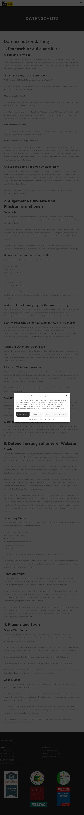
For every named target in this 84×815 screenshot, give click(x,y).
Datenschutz (43, 419)
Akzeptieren (22, 414)
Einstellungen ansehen (56, 414)
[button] (67, 396)
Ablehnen (36, 414)
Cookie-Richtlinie (34, 419)
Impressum (51, 419)
